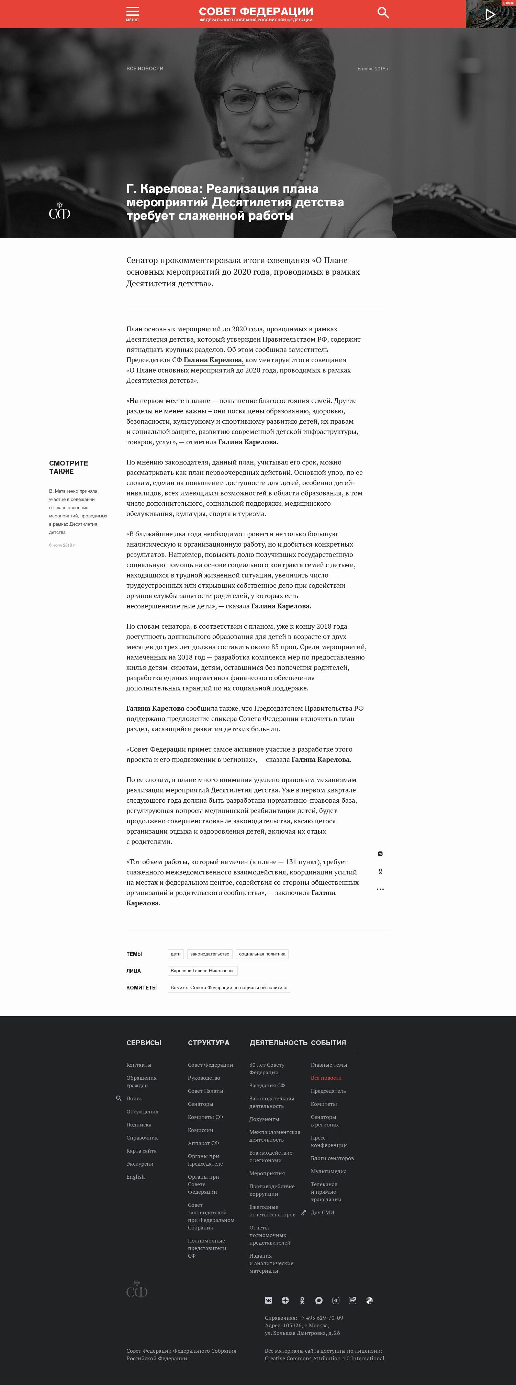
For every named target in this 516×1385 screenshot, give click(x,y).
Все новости (145, 69)
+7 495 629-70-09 (321, 1317)
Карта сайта (141, 1150)
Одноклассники (380, 871)
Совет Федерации (210, 1064)
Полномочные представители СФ (207, 1248)
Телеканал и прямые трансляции (326, 1192)
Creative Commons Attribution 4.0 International (324, 1358)
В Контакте (380, 853)
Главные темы (329, 1064)
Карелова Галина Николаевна (203, 971)
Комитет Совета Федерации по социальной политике (229, 987)
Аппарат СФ (203, 1143)
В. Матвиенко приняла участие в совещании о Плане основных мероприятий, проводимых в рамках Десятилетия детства (78, 511)
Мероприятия (267, 1173)
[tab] (380, 875)
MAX (319, 1300)
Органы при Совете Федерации (203, 1184)
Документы (264, 1118)
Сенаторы (200, 1103)
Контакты (139, 1064)
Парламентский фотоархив (369, 1300)
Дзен (285, 1300)
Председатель (328, 1090)
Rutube (352, 1300)
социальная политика (262, 954)
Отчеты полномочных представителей (270, 1235)
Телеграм (335, 1300)
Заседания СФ (267, 1085)
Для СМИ (322, 1212)
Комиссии (200, 1129)
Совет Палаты (205, 1090)
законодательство (209, 954)
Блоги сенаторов (332, 1158)
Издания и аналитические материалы (271, 1263)
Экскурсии (140, 1163)
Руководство (204, 1077)
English (135, 1176)
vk (268, 1300)
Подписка (139, 1124)
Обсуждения (142, 1111)
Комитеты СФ (205, 1116)
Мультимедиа (329, 1171)
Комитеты (324, 1103)
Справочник (142, 1137)
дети (176, 954)
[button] (133, 14)
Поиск (134, 1098)
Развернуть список (380, 889)
